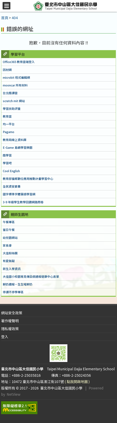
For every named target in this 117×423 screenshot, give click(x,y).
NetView (13, 394)
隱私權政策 (10, 328)
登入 (4, 336)
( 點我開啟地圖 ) (77, 381)
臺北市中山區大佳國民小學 (60, 388)
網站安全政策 (11, 312)
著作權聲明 (10, 320)
